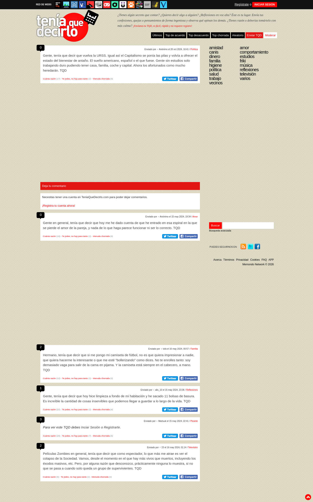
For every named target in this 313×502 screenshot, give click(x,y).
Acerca (217, 259)
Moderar (270, 35)
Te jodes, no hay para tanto (75, 79)
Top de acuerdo (175, 35)
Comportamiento (254, 52)
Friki (242, 60)
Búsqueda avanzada (220, 230)
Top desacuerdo (199, 35)
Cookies (255, 259)
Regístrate (242, 4)
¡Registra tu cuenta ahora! (58, 205)
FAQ (264, 259)
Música (246, 65)
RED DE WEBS (44, 4)
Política (194, 49)
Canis (213, 52)
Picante (194, 421)
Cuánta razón (49, 79)
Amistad (216, 47)
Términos (228, 259)
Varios (245, 78)
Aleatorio (237, 35)
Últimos (157, 35)
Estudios (247, 56)
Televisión (193, 447)
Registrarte (112, 427)
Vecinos (215, 82)
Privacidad (242, 259)
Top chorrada (220, 35)
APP (271, 259)
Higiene (215, 65)
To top (308, 497)
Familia (194, 349)
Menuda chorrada (101, 79)
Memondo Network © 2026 (258, 264)
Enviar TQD (254, 35)
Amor (195, 216)
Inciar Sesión (90, 427)
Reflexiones (192, 390)
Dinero (214, 56)
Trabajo (215, 78)
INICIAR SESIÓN (264, 4)
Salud (214, 74)
